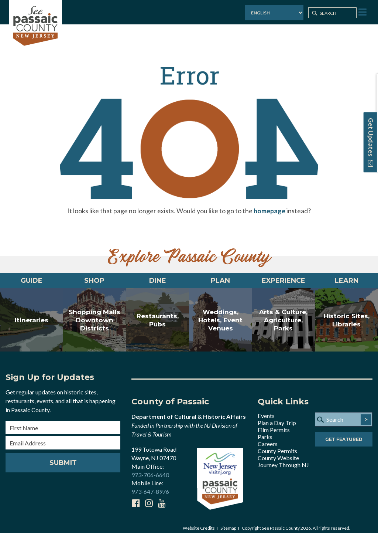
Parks (265, 431)
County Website (278, 452)
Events (266, 410)
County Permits (277, 445)
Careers (268, 438)
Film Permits (274, 424)
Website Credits (199, 522)
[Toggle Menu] (362, 12)
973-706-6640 (150, 469)
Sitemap (228, 522)
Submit (63, 457)
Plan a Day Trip (277, 417)
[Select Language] (273, 12)
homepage (269, 205)
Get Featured (343, 434)
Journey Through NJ (283, 459)
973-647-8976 (150, 486)
